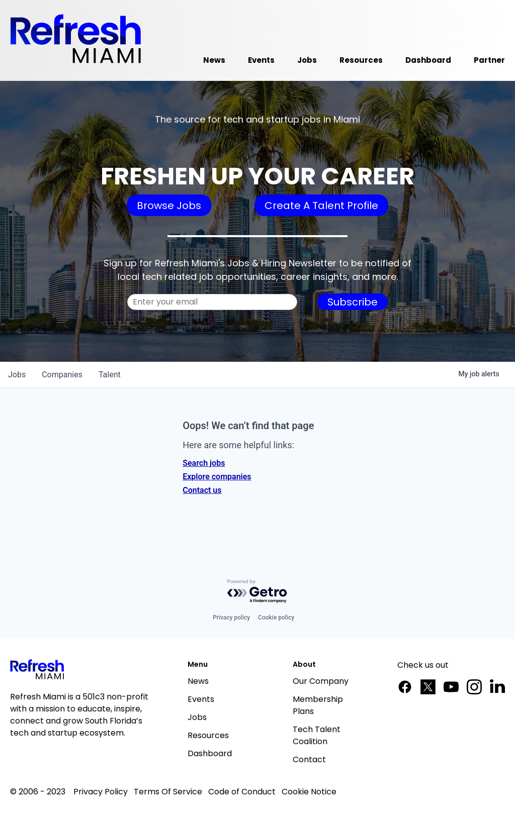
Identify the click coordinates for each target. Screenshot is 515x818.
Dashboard (210, 753)
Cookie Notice (309, 791)
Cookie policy (276, 617)
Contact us (202, 490)
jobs (17, 374)
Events (201, 699)
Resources (208, 735)
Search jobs (204, 463)
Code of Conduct (242, 791)
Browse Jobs (169, 205)
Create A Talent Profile (321, 205)
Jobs (197, 717)
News (198, 681)
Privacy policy (231, 617)
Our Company (321, 681)
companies (62, 374)
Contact (309, 759)
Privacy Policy (100, 791)
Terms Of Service (168, 791)
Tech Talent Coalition (316, 735)
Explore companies (217, 476)
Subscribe (352, 302)
